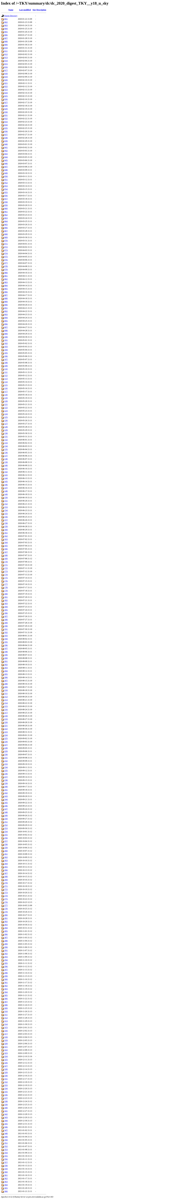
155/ (6, 514)
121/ (6, 404)
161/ (6, 533)
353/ (6, 1149)
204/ (6, 671)
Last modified (25, 10)
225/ (6, 738)
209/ (6, 687)
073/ (6, 250)
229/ (6, 751)
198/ (6, 652)
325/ (6, 1060)
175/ (6, 578)
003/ (6, 25)
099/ (6, 334)
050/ (6, 176)
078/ (6, 266)
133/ (6, 443)
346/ (6, 1127)
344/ (6, 1121)
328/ (6, 1069)
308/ (6, 1005)
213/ (6, 700)
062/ (6, 215)
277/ (6, 905)
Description (41, 10)
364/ (6, 1185)
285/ (6, 931)
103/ (6, 347)
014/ (6, 61)
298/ (6, 973)
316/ (6, 1031)
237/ (6, 777)
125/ (6, 417)
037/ (6, 135)
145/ (6, 481)
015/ (6, 64)
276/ (6, 902)
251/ (6, 822)
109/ (6, 366)
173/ (6, 571)
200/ (6, 658)
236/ (6, 774)
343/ (6, 1117)
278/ (6, 909)
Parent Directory (10, 16)
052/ (6, 183)
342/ (6, 1114)
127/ (6, 424)
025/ (6, 96)
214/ (6, 703)
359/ (6, 1169)
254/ (6, 832)
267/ (6, 873)
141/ (6, 469)
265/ (6, 867)
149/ (6, 494)
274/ (6, 896)
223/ (6, 732)
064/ (6, 221)
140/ (6, 465)
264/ (6, 864)
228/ (6, 748)
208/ (6, 684)
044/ (6, 157)
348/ (6, 1133)
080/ (6, 273)
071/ (6, 244)
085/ (6, 289)
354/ (6, 1153)
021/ (6, 83)
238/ (6, 780)
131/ (6, 436)
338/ (6, 1101)
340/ (6, 1108)
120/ (6, 401)
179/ (6, 591)
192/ (6, 632)
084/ (6, 285)
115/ (6, 385)
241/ (6, 790)
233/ (6, 764)
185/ (6, 610)
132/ (6, 440)
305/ (6, 995)
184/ (6, 607)
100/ (6, 337)
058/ (6, 202)
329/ (6, 1072)
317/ (6, 1034)
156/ (6, 517)
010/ (6, 48)
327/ (6, 1066)
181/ (6, 597)
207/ (6, 681)
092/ (6, 311)
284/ (6, 928)
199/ (6, 655)
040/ (6, 144)
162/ (6, 536)
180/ (6, 594)
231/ (6, 758)
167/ (6, 552)
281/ (6, 918)
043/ (6, 154)
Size (34, 10)
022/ (6, 86)
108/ (6, 363)
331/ (6, 1079)
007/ (6, 38)
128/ (6, 427)
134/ (6, 446)
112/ (6, 375)
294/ (6, 960)
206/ (6, 677)
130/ (6, 433)
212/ (6, 697)
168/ (6, 555)
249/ (6, 815)
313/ (6, 1021)
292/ (6, 954)
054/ (6, 189)
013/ (6, 57)
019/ (6, 77)
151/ (6, 501)
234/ (6, 767)
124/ (6, 414)
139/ (6, 462)
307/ (6, 1002)
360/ (6, 1172)
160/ (6, 530)
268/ (6, 876)
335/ (6, 1092)
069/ (6, 237)
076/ (6, 260)
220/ (6, 722)
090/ (6, 305)
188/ (6, 620)
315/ (6, 1027)
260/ (6, 851)
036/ (6, 131)
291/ (6, 950)
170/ (6, 562)
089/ (6, 302)
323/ (6, 1053)
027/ (6, 102)
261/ (6, 854)
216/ (6, 709)
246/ (6, 806)
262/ (6, 857)
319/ (6, 1040)
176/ (6, 581)
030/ (6, 112)
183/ (6, 603)
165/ (6, 546)
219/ (6, 719)
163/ (6, 539)
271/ (6, 886)
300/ (6, 979)
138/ (6, 459)
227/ (6, 745)
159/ (6, 526)
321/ (6, 1047)
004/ (6, 29)
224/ (6, 735)
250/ (6, 819)
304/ (6, 992)
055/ (6, 192)
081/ (6, 276)
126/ (6, 420)
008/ (6, 41)
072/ (6, 247)
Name (10, 10)
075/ (6, 257)
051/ (6, 180)
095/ (6, 321)
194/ (6, 639)
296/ (6, 966)
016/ (6, 67)
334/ (6, 1088)
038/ (6, 138)
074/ (6, 253)
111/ (6, 372)
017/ (6, 70)
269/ (6, 880)
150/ (6, 497)
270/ (6, 883)
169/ (6, 558)
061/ (6, 212)
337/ (6, 1098)
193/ (6, 636)
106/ (6, 356)
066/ (6, 228)
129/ (6, 430)
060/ (6, 208)
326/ (6, 1063)
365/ (6, 1188)
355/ (6, 1156)
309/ (6, 1008)
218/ (6, 716)
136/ (6, 453)
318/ (6, 1037)
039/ (6, 141)
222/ (6, 729)
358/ (6, 1166)
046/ (6, 163)
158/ (6, 523)
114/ (6, 382)
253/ (6, 828)
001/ (6, 19)
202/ (6, 664)
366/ (6, 1191)
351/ (6, 1143)
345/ (6, 1124)
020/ (6, 80)
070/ (6, 241)
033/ (6, 122)
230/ (6, 754)
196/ (6, 645)
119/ (6, 398)
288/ (6, 941)
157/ (6, 520)
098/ (6, 330)
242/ (6, 793)
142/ (6, 472)
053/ (6, 186)
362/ (6, 1178)
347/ (6, 1130)
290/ (6, 947)
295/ (6, 963)
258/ (6, 844)
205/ (6, 674)
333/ (6, 1085)
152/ (6, 504)
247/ (6, 809)
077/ (6, 263)
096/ (6, 324)
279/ (6, 912)
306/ (6, 999)
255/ (6, 835)
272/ (6, 889)
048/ (6, 170)
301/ (6, 982)
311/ (6, 1015)
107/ (6, 359)
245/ (6, 803)
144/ (6, 478)
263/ (6, 860)
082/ (6, 279)
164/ (6, 542)
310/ (6, 1011)
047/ (6, 167)
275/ (6, 899)
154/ (6, 510)
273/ (6, 893)
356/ (6, 1159)
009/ (6, 45)
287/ (6, 937)
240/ (6, 787)
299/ (6, 976)
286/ (6, 934)
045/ (6, 160)
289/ (6, 944)
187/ (6, 616)
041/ (6, 147)
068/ (6, 234)
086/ (6, 292)
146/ (6, 485)
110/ (6, 369)
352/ (6, 1146)
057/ (6, 199)
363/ (6, 1182)
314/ (6, 1024)
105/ (6, 353)
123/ (6, 411)
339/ (6, 1105)
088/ (6, 298)
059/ (6, 205)
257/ (6, 841)
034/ (6, 125)
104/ (6, 350)
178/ (6, 587)
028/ (6, 106)
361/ (6, 1175)
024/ (6, 93)
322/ (6, 1050)
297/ (6, 970)
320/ (6, 1043)
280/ (6, 915)
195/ (6, 642)
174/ (6, 575)
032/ (6, 118)
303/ (6, 989)
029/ (6, 109)
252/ (6, 825)
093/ (6, 314)
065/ (6, 224)
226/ (6, 742)
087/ (6, 295)
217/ (6, 713)
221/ (6, 726)
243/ (6, 796)
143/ (6, 475)
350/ (6, 1140)
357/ (6, 1162)
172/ (6, 568)
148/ (6, 491)
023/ (6, 90)
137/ (6, 456)
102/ (6, 343)
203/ (6, 668)
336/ (6, 1095)
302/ (6, 986)
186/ (6, 613)
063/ (6, 218)
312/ (6, 1018)
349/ (6, 1137)
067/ (6, 231)
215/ (6, 706)
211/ (6, 693)
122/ (6, 408)
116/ (6, 388)
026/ (6, 99)
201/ (6, 661)
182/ (6, 600)
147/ (6, 488)
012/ (6, 54)
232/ (6, 761)
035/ (6, 128)
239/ (6, 783)
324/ (6, 1056)
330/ (6, 1076)
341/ (6, 1111)
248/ (6, 812)
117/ (6, 391)
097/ (6, 327)
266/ (6, 870)
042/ (6, 151)
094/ (6, 318)
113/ (6, 379)
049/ (6, 173)
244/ (6, 799)
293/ (6, 957)
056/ (6, 196)
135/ (6, 449)
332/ (6, 1082)
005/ (6, 32)
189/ (6, 623)
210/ (6, 690)
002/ (6, 22)
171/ (6, 565)
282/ (6, 921)
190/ (6, 626)
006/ (6, 35)
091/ (6, 308)
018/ (6, 74)
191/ (6, 629)
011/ (6, 51)
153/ (6, 507)
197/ (6, 648)
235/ (6, 770)
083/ (6, 282)
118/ (6, 395)
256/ (6, 838)
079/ (6, 269)
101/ (6, 340)
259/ (6, 848)
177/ (6, 584)
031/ (6, 115)
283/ (6, 925)
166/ (6, 549)
